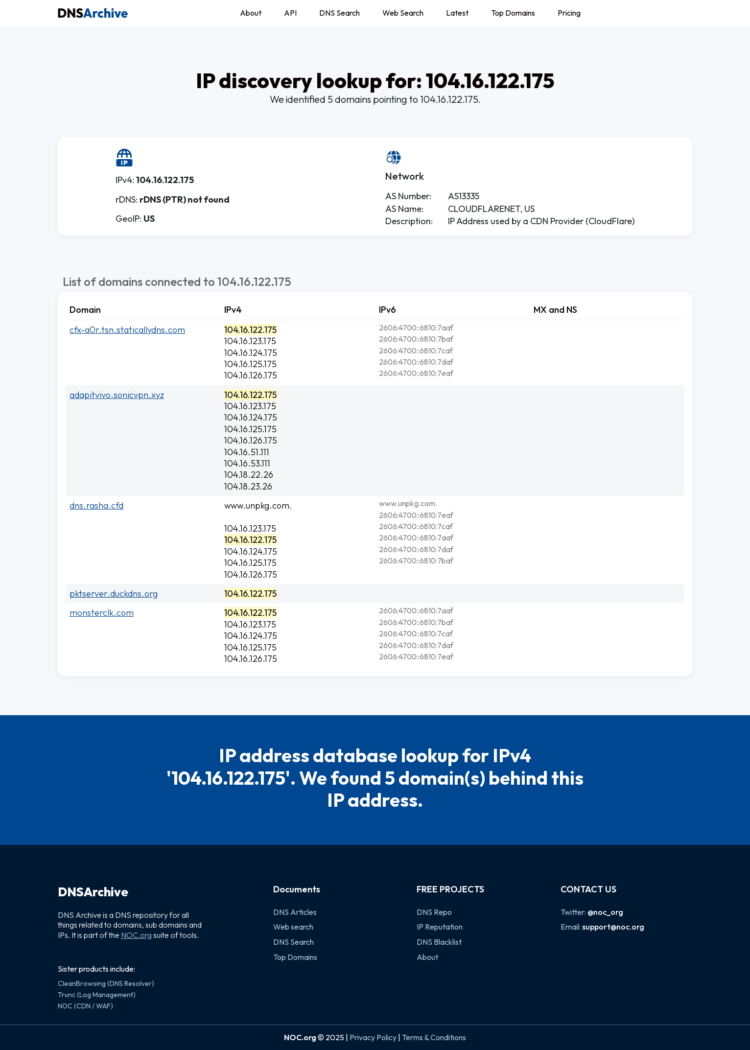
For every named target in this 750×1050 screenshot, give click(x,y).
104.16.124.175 (250, 352)
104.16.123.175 (250, 341)
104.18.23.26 (248, 486)
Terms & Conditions (434, 1037)
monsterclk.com (102, 612)
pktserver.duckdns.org (114, 593)
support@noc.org (613, 927)
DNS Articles (295, 912)
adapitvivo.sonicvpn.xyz (117, 394)
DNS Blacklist (439, 942)
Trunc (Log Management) (97, 994)
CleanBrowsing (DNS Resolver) (106, 983)
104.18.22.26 (248, 474)
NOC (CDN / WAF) (85, 1006)
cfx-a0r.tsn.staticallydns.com (127, 329)
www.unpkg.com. (258, 505)
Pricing (569, 13)
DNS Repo (434, 912)
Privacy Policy (373, 1037)
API (290, 13)
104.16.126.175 (250, 375)
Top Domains (513, 13)
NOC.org (136, 935)
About (250, 13)
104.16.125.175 (250, 364)
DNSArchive (93, 892)
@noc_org (605, 912)
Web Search (402, 13)
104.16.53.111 (247, 463)
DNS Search (339, 13)
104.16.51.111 (246, 452)
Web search (293, 927)
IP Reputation (440, 927)
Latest (457, 13)
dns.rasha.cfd (96, 505)
